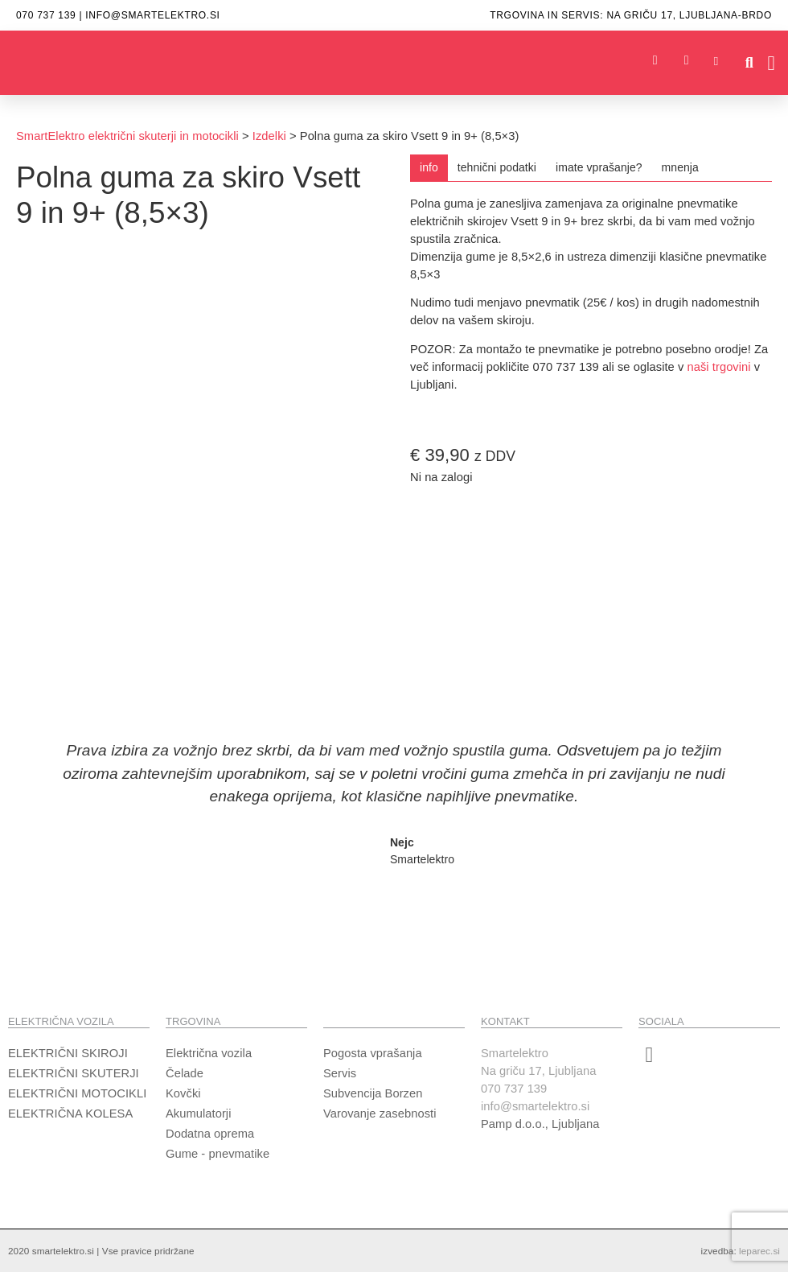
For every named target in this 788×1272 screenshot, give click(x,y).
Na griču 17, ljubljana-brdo (689, 15)
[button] (749, 63)
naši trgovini (719, 366)
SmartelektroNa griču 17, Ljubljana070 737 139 (538, 1071)
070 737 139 (46, 15)
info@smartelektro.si (152, 15)
